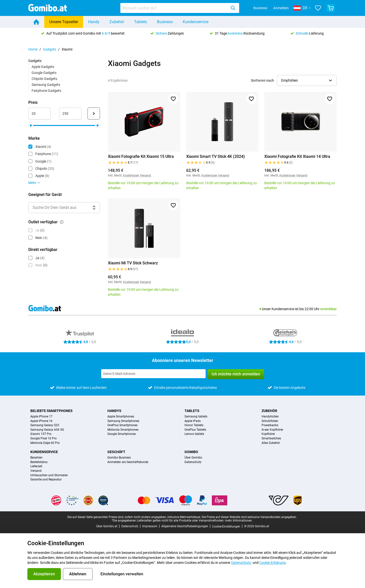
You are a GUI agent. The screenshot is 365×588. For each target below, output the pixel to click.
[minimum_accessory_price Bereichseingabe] (39, 113)
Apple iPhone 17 (41, 416)
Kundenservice (195, 21)
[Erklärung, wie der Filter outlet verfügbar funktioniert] (62, 222)
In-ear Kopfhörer (272, 429)
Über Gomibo (193, 457)
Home (33, 49)
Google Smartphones (121, 434)
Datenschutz (192, 462)
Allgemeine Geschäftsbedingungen (184, 526)
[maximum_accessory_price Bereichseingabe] (70, 113)
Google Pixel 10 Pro (43, 438)
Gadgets (49, 49)
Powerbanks (270, 425)
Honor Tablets (193, 425)
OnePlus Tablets (195, 429)
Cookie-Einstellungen (226, 526)
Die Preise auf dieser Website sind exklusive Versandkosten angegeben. (249, 517)
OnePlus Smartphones (122, 425)
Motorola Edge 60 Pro (45, 443)
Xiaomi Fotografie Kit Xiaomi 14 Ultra (297, 156)
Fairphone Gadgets (46, 91)
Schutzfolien (270, 421)
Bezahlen (36, 457)
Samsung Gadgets (46, 85)
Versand (36, 470)
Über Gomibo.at (106, 526)
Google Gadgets (44, 73)
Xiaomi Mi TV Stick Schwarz (133, 263)
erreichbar (328, 309)
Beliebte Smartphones (51, 411)
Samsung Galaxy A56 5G (47, 429)
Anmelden (281, 8)
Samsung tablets (195, 416)
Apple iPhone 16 (41, 421)
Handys (114, 411)
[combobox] (179, 8)
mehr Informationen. (239, 520)
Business (260, 8)
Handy (93, 21)
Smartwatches (271, 438)
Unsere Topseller (63, 21)
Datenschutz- (241, 563)
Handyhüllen (270, 416)
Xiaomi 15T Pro (40, 434)
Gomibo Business (119, 457)
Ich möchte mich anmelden (236, 374)
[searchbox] (174, 8)
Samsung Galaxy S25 (44, 425)
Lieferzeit (36, 466)
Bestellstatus (38, 462)
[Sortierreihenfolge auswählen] (307, 80)
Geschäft (116, 452)
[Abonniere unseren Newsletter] (153, 373)
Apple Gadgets (43, 67)
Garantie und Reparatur (46, 479)
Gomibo (191, 452)
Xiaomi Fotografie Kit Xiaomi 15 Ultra (141, 156)
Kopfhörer (268, 434)
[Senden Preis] (94, 113)
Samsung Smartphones (123, 421)
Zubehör (116, 21)
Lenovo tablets (194, 434)
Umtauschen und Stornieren (49, 475)
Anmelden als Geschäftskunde (127, 462)
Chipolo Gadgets (44, 79)
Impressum (149, 526)
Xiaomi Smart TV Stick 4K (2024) (215, 156)
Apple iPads (192, 421)
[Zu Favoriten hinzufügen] (173, 99)
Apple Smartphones (120, 416)
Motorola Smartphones (122, 429)
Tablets (140, 21)
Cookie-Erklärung (272, 563)
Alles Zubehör (271, 443)
